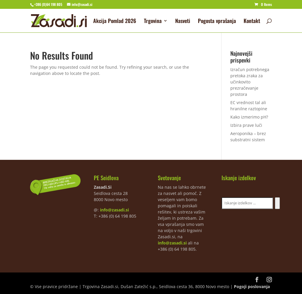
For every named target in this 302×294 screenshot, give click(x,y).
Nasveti (182, 21)
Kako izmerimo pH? (249, 117)
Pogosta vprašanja (217, 21)
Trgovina (153, 21)
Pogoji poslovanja (252, 286)
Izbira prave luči (246, 125)
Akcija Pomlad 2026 (114, 21)
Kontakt (252, 21)
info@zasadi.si (114, 210)
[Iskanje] (277, 203)
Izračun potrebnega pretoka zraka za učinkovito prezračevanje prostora (249, 82)
